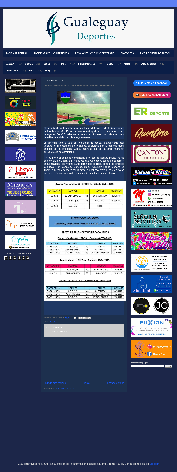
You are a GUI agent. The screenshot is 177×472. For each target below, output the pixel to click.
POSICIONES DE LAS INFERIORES (51, 53)
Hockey (109, 64)
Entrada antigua (115, 383)
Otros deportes (148, 64)
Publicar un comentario (58, 332)
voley (48, 70)
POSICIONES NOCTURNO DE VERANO (94, 53)
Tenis (31, 70)
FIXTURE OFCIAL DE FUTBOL (155, 53)
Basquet (10, 64)
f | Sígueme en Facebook (151, 83)
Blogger (154, 463)
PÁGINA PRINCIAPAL (16, 53)
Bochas (29, 64)
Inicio (87, 383)
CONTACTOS (127, 53)
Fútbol (63, 64)
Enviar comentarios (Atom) (65, 388)
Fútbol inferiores (86, 64)
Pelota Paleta (12, 70)
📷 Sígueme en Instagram (152, 94)
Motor (127, 64)
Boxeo (47, 64)
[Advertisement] (84, 359)
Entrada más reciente (55, 383)
